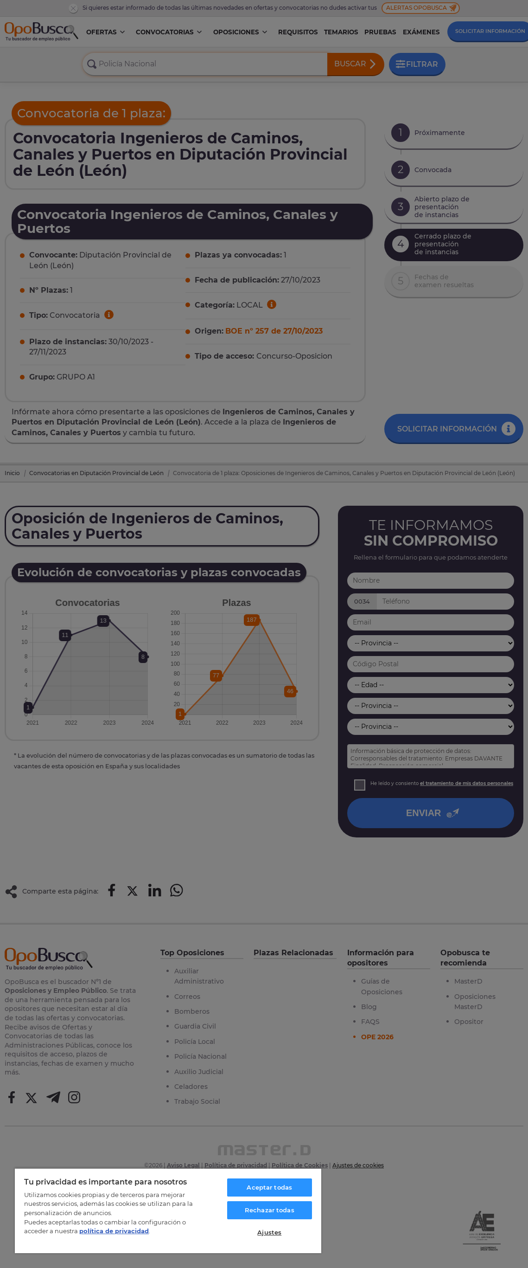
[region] (168, 1210)
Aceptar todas (269, 1187)
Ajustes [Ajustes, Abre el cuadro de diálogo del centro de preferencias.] (269, 1232)
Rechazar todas (269, 1210)
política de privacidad (114, 1231)
